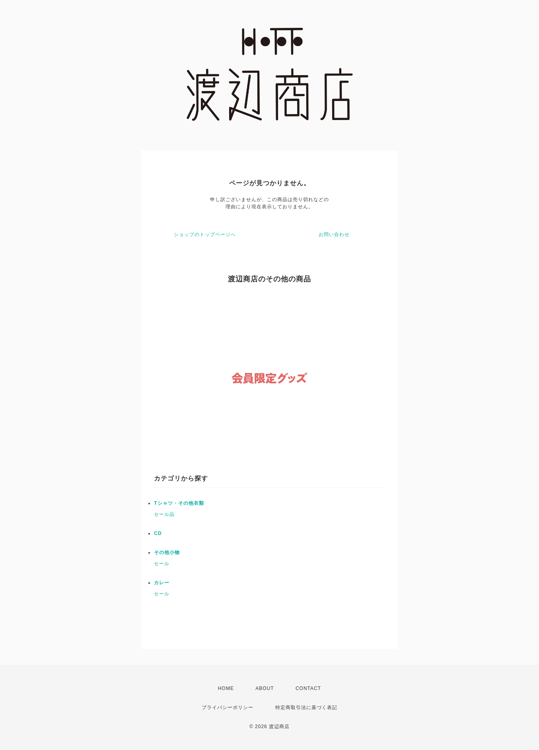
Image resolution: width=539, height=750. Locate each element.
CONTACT (308, 688)
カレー (161, 582)
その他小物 (167, 552)
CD (158, 533)
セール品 (164, 514)
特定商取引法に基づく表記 (306, 707)
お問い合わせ (334, 234)
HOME (226, 688)
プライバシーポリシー (227, 707)
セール (161, 563)
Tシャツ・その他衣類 (179, 503)
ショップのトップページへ (205, 234)
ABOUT (264, 688)
